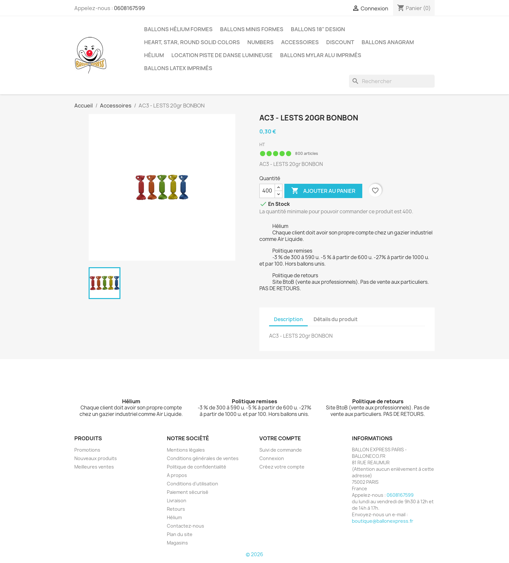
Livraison (176, 500)
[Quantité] (267, 191)
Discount (340, 42)
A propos (177, 475)
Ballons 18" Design (318, 29)
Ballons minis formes (251, 29)
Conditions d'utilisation (192, 484)
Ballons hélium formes (178, 29)
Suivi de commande (280, 450)
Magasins (177, 543)
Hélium (154, 55)
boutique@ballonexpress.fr (382, 521)
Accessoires (300, 42)
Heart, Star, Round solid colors (192, 42)
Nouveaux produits (95, 458)
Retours (176, 509)
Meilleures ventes (94, 467)
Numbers (260, 42)
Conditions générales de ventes (203, 458)
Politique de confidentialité (196, 467)
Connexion (271, 458)
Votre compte (280, 438)
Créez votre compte (281, 467)
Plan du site (179, 534)
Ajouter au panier (323, 191)
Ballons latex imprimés (178, 68)
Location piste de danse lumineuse (222, 55)
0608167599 (129, 8)
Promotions (87, 450)
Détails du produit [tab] (336, 319)
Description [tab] (288, 319)
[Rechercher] (392, 81)
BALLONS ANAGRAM (388, 42)
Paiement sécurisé (187, 492)
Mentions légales (186, 450)
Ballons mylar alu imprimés (320, 55)
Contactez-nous (185, 526)
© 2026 (254, 554)
